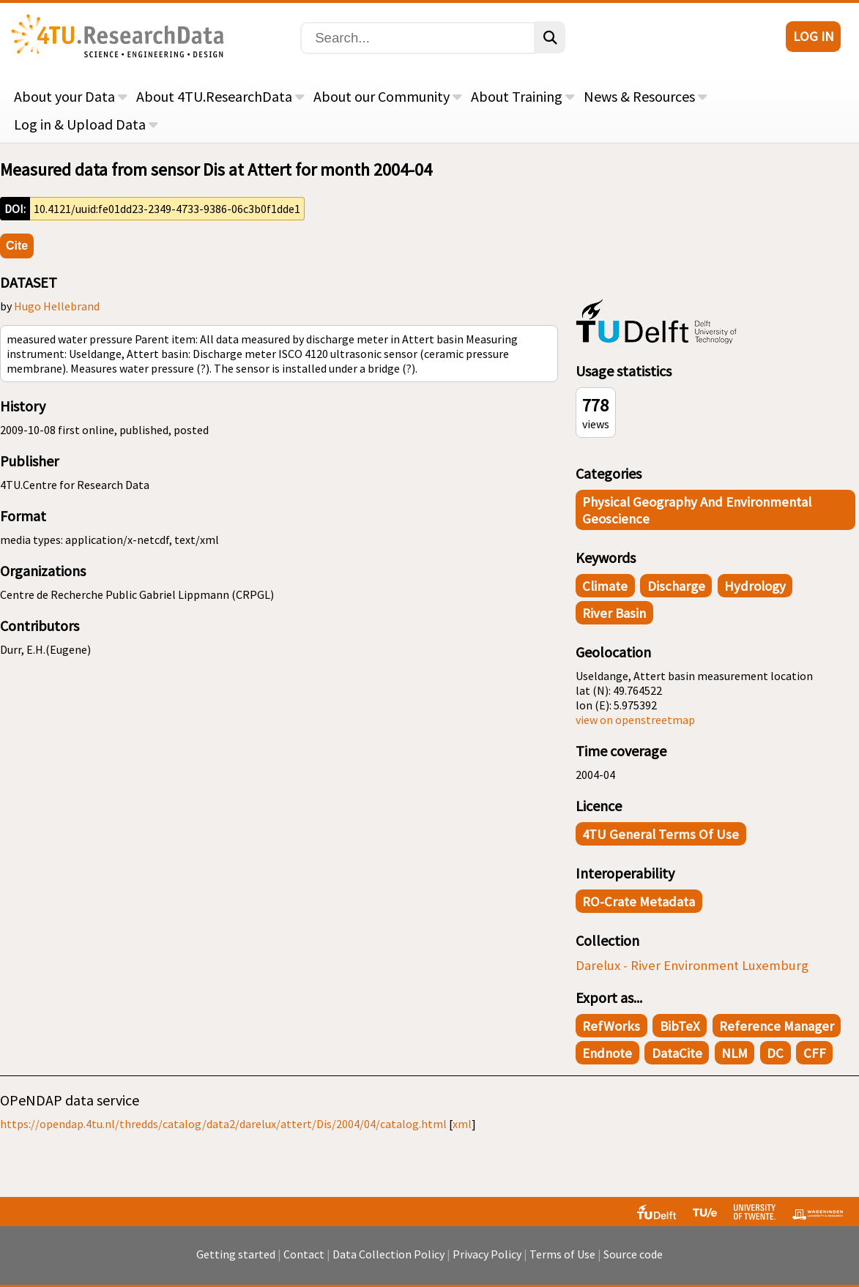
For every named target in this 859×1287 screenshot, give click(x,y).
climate (605, 586)
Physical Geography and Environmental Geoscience (696, 510)
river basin (614, 613)
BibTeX (680, 1026)
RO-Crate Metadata (638, 901)
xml (462, 1123)
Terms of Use (562, 1254)
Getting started (235, 1254)
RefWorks (611, 1026)
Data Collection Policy (388, 1254)
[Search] (417, 38)
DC (775, 1053)
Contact (303, 1254)
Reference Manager (776, 1026)
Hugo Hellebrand (57, 306)
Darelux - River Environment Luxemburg (692, 965)
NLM (734, 1053)
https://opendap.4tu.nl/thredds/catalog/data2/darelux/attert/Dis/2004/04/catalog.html (223, 1123)
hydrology (755, 586)
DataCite (677, 1053)
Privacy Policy (487, 1254)
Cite (17, 245)
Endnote (607, 1053)
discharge (676, 586)
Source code (633, 1254)
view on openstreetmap (635, 719)
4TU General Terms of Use (660, 834)
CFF (814, 1053)
